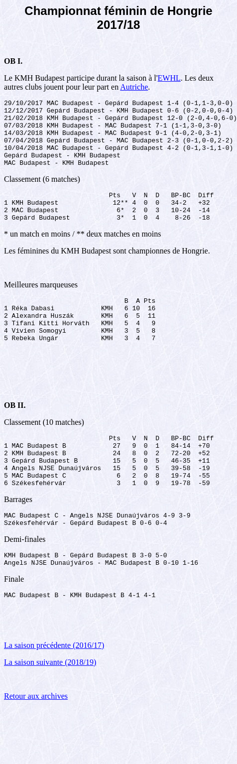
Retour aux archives (36, 742)
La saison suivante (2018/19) (50, 708)
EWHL (169, 78)
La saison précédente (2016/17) (54, 691)
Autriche (134, 87)
